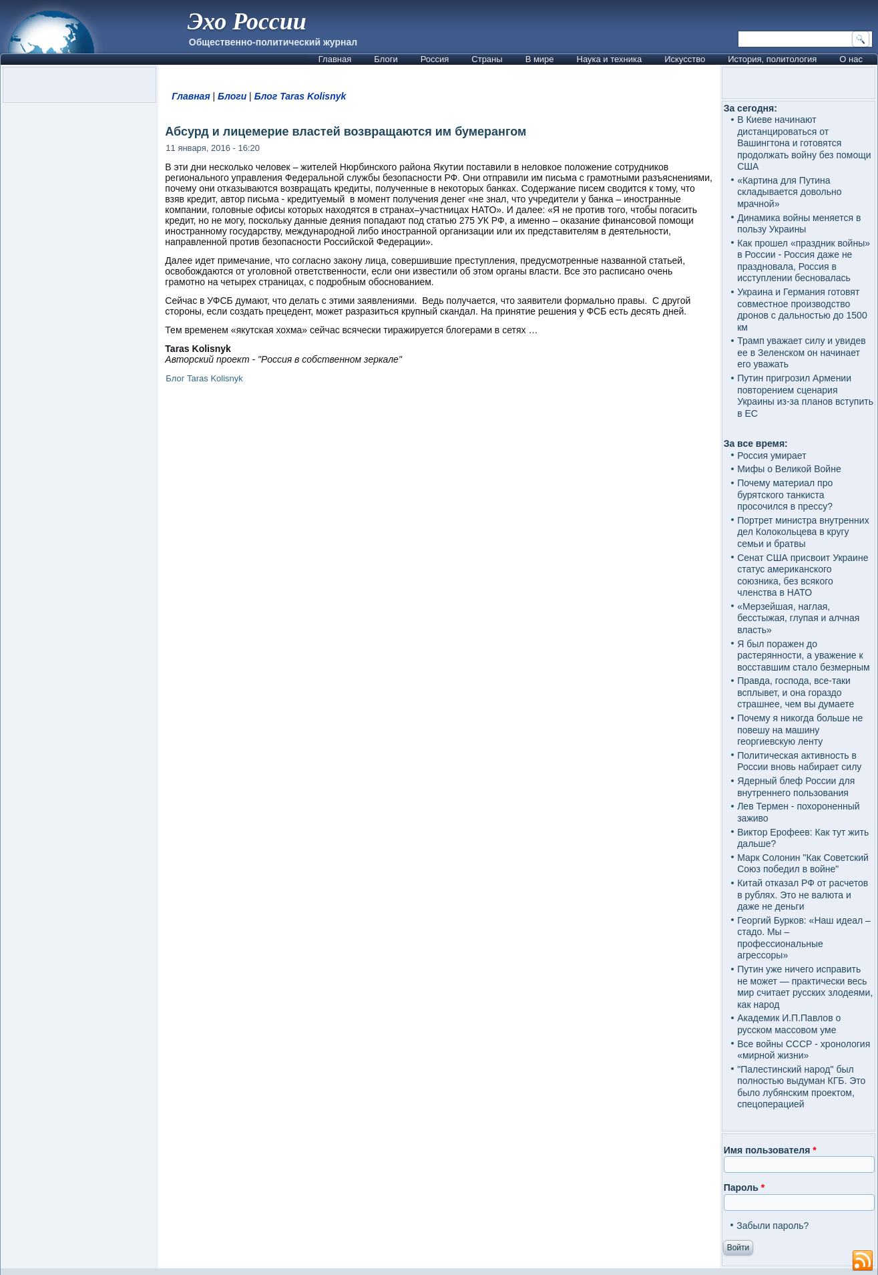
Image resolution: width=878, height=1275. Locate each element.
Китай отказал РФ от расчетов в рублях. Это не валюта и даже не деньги (802, 895)
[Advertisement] (439, 559)
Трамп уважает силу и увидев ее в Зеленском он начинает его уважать (801, 352)
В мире (539, 59)
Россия (435, 59)
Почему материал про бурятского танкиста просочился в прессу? (785, 495)
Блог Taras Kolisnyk (300, 96)
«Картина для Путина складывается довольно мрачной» (789, 192)
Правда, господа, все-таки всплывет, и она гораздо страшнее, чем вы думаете (795, 692)
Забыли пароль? (772, 1225)
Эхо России (247, 21)
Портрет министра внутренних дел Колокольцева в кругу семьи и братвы (803, 532)
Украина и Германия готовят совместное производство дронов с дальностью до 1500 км (802, 310)
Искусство (684, 59)
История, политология (772, 59)
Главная (334, 59)
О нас (851, 59)
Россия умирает (771, 455)
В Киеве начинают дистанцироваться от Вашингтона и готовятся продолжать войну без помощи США (804, 143)
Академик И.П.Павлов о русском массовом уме (789, 1024)
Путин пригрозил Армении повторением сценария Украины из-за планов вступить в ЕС (805, 396)
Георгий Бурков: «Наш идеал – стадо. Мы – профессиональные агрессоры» (804, 938)
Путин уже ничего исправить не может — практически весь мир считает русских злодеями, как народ (805, 987)
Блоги (385, 59)
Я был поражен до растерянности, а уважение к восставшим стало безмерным (803, 656)
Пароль (744, 1187)
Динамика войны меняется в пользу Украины (799, 223)
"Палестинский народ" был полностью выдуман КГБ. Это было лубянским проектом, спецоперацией (801, 1087)
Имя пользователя (770, 1150)
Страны (486, 59)
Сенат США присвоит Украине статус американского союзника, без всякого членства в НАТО (802, 575)
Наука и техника (609, 59)
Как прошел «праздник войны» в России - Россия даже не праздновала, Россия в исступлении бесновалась (803, 261)
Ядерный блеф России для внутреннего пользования (796, 786)
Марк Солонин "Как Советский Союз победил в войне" (803, 863)
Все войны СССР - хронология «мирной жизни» (803, 1050)
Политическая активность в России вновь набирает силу (799, 761)
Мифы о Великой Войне (789, 469)
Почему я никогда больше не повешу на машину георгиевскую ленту (800, 730)
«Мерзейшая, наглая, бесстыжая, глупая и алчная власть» (798, 618)
